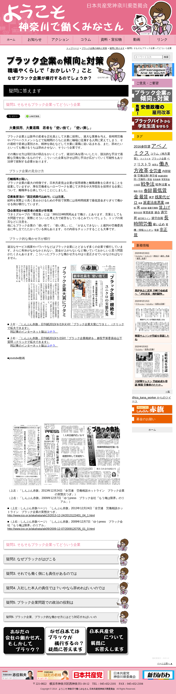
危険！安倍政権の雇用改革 (152, 109)
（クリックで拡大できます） (31, 341)
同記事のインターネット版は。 (34, 331)
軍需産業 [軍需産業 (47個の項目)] (148, 212)
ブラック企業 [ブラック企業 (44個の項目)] (159, 158)
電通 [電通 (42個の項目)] (156, 230)
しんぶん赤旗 (152, 409)
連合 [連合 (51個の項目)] (157, 212)
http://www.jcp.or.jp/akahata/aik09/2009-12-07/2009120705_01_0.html (51, 528)
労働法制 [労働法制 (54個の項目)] (143, 175)
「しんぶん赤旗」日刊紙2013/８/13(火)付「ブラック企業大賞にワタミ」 (64, 324)
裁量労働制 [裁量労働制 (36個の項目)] (152, 208)
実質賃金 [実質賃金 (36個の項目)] (165, 179)
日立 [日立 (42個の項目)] (140, 191)
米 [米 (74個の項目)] (138, 207)
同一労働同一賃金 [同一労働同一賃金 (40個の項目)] (143, 179)
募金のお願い (145, 419)
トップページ (72, 48)
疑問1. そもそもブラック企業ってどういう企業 (43, 545)
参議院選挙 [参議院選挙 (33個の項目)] (163, 176)
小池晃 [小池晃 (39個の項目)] (137, 185)
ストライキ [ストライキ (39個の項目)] (145, 159)
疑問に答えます (117, 48)
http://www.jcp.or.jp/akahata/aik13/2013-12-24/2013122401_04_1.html (51, 515)
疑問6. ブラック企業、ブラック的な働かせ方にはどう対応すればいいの (51, 616)
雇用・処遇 (141, 258)
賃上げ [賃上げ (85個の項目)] (164, 207)
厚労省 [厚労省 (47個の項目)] (153, 175)
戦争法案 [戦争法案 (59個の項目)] (161, 184)
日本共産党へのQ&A (107, 641)
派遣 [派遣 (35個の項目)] (140, 203)
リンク (162, 39)
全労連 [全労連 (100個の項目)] (155, 170)
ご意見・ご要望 (147, 83)
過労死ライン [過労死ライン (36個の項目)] (144, 218)
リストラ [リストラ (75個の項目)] (144, 164)
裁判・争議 (165, 256)
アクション (60, 39)
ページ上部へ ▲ (164, 663)
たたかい (139, 256)
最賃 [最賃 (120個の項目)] (143, 196)
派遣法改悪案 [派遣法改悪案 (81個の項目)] (153, 202)
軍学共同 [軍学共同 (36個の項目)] (138, 212)
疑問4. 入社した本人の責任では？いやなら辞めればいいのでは (55, 588)
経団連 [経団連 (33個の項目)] (144, 208)
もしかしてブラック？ (24, 641)
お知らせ (35, 39)
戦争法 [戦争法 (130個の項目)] (148, 183)
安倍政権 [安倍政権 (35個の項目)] (157, 179)
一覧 (168, 391)
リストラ (148, 256)
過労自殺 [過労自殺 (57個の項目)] (157, 218)
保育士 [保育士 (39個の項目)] (155, 165)
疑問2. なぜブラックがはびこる (31, 559)
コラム (85, 39)
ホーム (11, 39)
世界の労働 (159, 304)
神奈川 (156, 256)
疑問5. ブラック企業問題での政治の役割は (39, 602)
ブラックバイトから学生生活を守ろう (152, 123)
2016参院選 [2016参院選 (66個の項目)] (142, 146)
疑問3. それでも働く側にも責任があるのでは (41, 573)
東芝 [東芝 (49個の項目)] (151, 197)
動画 (136, 39)
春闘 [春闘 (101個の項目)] (148, 190)
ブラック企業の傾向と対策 (94, 48)
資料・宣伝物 (111, 39)
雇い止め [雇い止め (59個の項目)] (159, 224)
